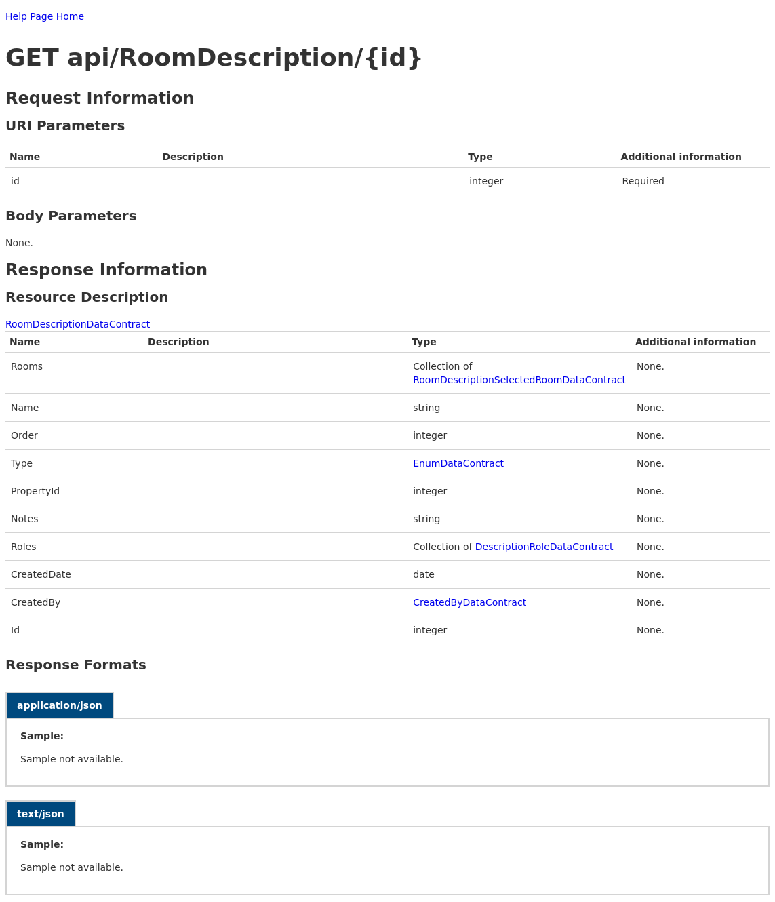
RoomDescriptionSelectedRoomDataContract (519, 379)
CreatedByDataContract (469, 602)
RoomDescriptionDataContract (77, 324)
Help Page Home (44, 16)
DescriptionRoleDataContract (544, 546)
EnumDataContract (458, 463)
